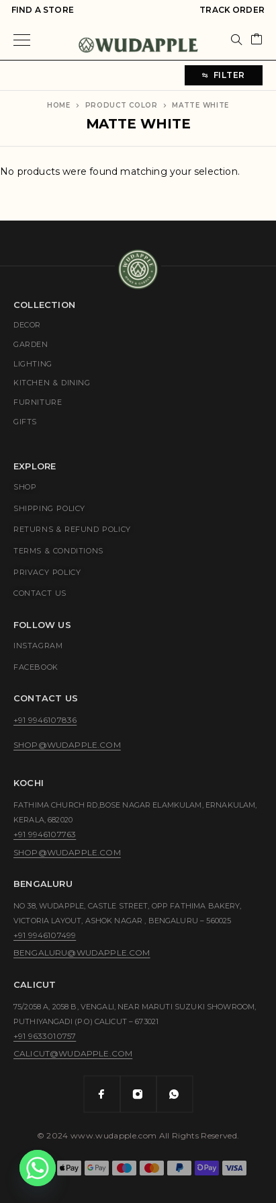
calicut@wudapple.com (72, 1053)
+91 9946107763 (44, 834)
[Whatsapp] (174, 1094)
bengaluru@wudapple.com (81, 952)
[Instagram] (138, 1094)
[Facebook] (102, 1094)
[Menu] (22, 40)
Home (59, 105)
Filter (223, 75)
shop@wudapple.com (67, 745)
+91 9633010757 (44, 1036)
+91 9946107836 (45, 720)
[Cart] (256, 40)
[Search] (236, 40)
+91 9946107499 (44, 935)
